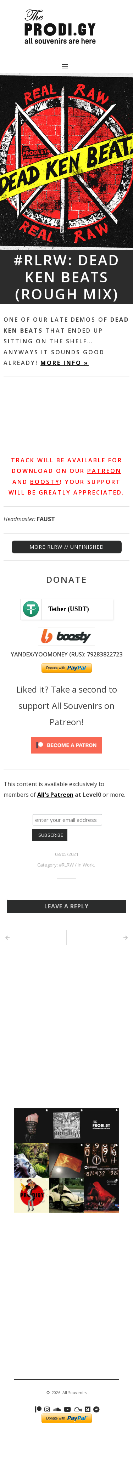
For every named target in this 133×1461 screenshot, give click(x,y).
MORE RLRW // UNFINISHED (66, 546)
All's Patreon (55, 795)
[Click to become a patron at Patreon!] (66, 755)
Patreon (104, 471)
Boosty (45, 482)
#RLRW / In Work (76, 865)
